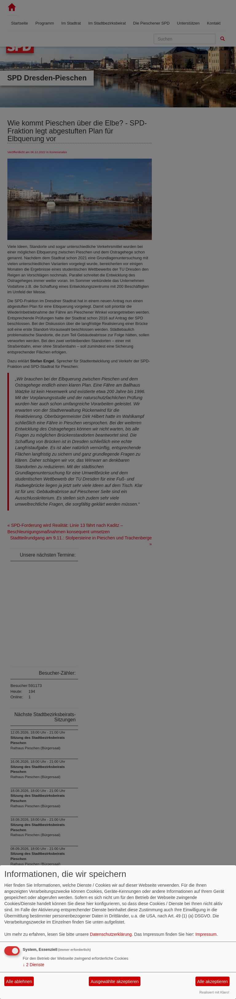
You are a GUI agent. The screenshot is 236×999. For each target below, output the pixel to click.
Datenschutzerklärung (111, 934)
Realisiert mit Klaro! (214, 992)
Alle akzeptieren (212, 981)
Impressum (206, 934)
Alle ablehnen (19, 981)
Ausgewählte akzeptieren (115, 981)
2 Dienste (33, 964)
